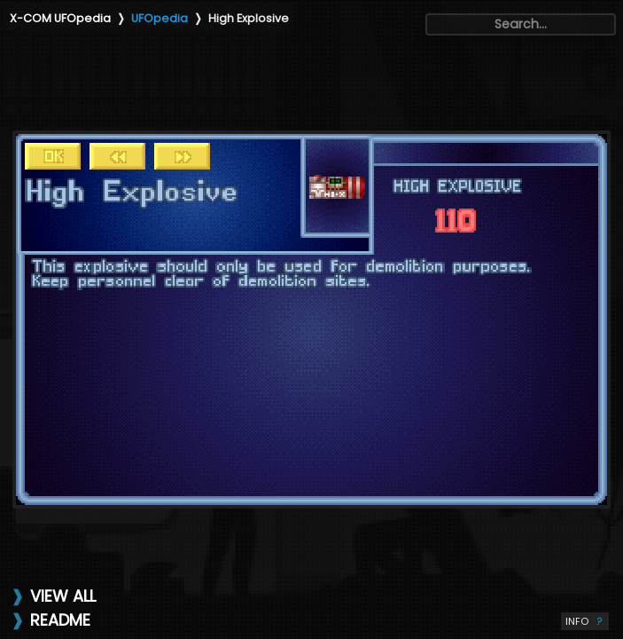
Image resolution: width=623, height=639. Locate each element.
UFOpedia (159, 18)
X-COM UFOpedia (60, 18)
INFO (585, 621)
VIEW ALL (63, 596)
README (60, 620)
